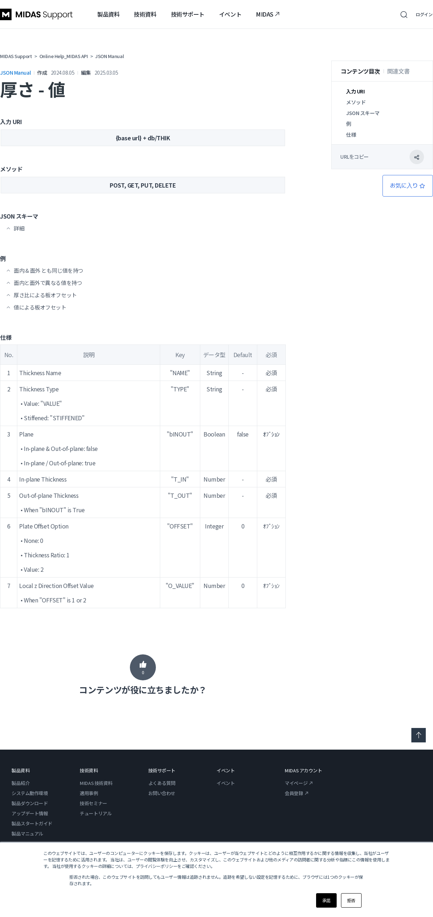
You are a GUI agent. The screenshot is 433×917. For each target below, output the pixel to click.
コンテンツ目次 (360, 71)
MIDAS (268, 14)
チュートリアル (95, 813)
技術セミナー (93, 803)
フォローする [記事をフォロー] (408, 185)
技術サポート (188, 14)
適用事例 (89, 793)
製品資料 (108, 14)
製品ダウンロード (30, 803)
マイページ (299, 783)
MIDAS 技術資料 (96, 783)
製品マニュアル (27, 833)
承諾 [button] (326, 900)
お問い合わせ (161, 793)
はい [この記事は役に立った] (143, 667)
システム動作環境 (30, 793)
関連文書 (398, 71)
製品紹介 (21, 783)
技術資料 (145, 14)
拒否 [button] (351, 900)
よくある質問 (161, 783)
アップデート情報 (30, 813)
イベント (230, 14)
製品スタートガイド (32, 823)
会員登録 (297, 793)
